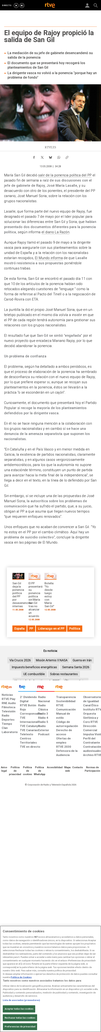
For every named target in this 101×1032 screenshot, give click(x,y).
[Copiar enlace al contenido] (67, 156)
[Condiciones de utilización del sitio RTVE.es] (4, 769)
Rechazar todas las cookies (20, 1017)
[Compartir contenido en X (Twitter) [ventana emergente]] (42, 156)
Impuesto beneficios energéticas (34, 667)
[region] (50, 979)
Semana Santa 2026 (75, 667)
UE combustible (34, 674)
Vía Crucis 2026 (20, 660)
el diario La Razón (55, 232)
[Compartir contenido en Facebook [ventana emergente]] (34, 156)
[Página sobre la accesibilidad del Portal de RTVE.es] (55, 767)
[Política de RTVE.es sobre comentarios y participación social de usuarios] (92, 769)
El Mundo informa (49, 258)
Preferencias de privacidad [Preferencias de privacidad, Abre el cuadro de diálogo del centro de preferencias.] (20, 1026)
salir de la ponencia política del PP (65, 175)
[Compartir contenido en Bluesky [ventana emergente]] (50, 156)
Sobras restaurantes (64, 674)
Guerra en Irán (82, 660)
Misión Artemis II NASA (52, 660)
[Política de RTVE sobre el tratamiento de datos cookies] (27, 771)
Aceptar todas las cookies (19, 1009)
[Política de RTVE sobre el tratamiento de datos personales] (15, 771)
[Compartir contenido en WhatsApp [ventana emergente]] (59, 156)
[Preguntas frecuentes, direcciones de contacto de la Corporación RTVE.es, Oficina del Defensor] (77, 767)
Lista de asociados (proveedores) (21, 1000)
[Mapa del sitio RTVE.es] (67, 769)
